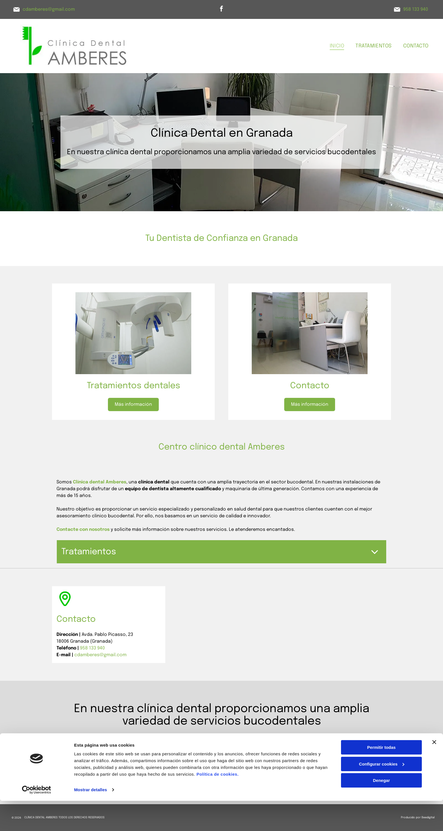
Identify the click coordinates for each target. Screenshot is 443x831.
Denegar (381, 810)
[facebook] (221, 9)
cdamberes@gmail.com (49, 9)
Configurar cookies (381, 794)
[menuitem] (337, 46)
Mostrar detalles (90, 819)
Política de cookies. (217, 804)
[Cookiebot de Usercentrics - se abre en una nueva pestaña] (36, 820)
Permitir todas (381, 777)
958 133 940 (415, 9)
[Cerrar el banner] (434, 772)
